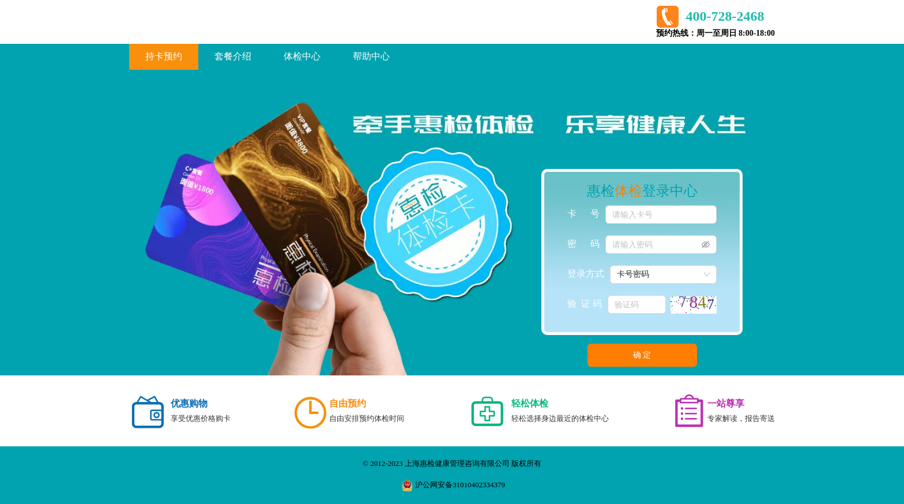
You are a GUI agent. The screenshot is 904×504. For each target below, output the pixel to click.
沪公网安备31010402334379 (453, 485)
